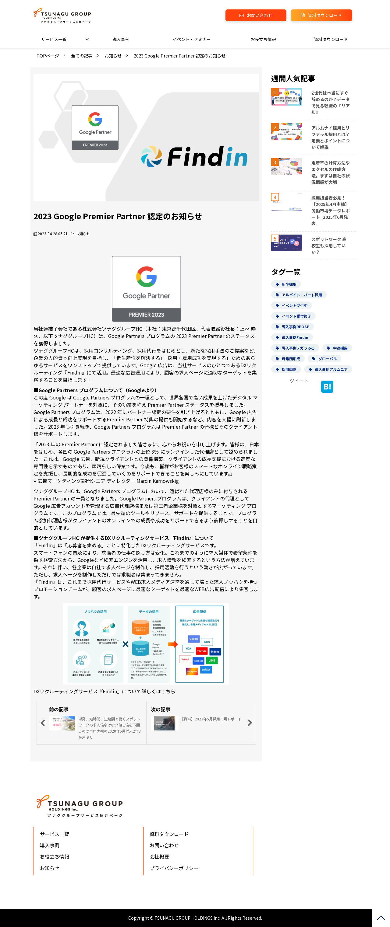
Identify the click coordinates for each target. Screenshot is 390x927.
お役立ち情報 (263, 39)
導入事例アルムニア (328, 369)
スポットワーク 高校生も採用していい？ (328, 245)
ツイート (299, 380)
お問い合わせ (259, 15)
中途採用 (337, 347)
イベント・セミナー (191, 39)
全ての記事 (81, 55)
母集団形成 (288, 358)
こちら (168, 691)
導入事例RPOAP (292, 326)
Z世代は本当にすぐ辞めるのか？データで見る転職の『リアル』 (330, 102)
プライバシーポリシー (174, 868)
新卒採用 (286, 284)
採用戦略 (286, 369)
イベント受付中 (291, 305)
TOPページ (48, 55)
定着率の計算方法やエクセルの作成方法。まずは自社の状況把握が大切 (330, 172)
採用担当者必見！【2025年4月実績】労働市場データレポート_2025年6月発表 (330, 210)
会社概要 (159, 856)
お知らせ (113, 55)
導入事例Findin (292, 337)
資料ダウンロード (325, 15)
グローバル (324, 358)
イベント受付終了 (293, 316)
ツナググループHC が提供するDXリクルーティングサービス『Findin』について (126, 538)
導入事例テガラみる (295, 347)
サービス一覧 (54, 39)
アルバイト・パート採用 (299, 294)
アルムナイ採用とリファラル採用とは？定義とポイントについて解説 (330, 137)
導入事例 (120, 39)
